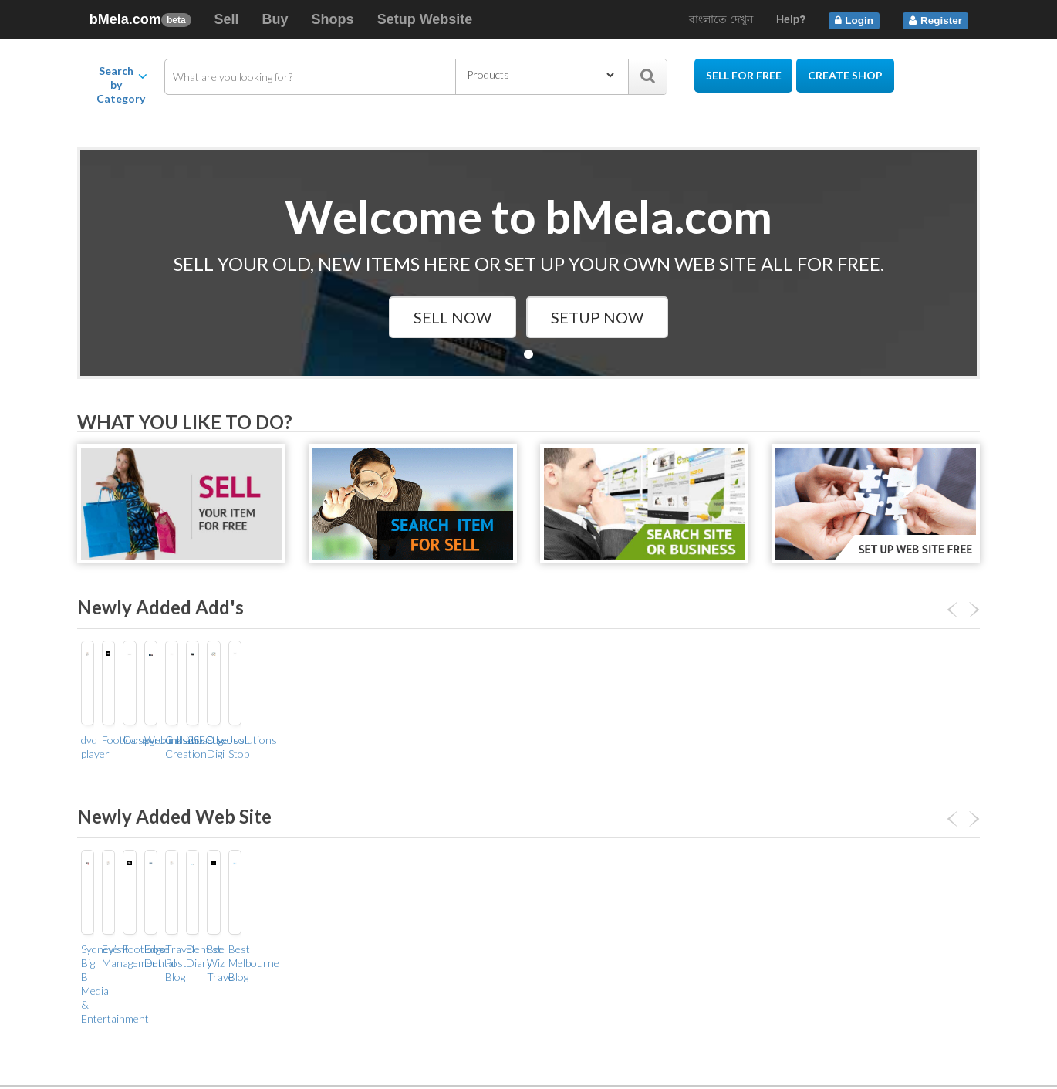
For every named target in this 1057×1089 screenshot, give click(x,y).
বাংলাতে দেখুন (721, 19)
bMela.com (140, 19)
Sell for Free (744, 75)
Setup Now (597, 317)
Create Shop (846, 75)
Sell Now (452, 317)
